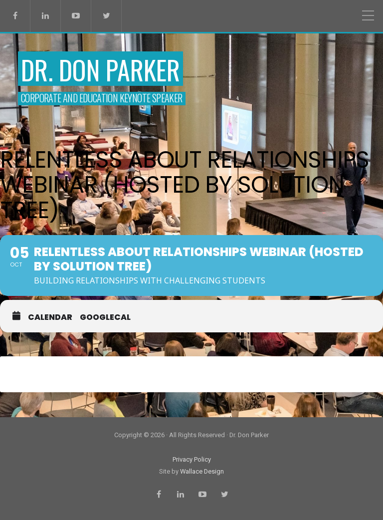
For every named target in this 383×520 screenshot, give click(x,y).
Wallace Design (202, 471)
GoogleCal (105, 317)
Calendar (50, 317)
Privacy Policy (192, 459)
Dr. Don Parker (100, 69)
